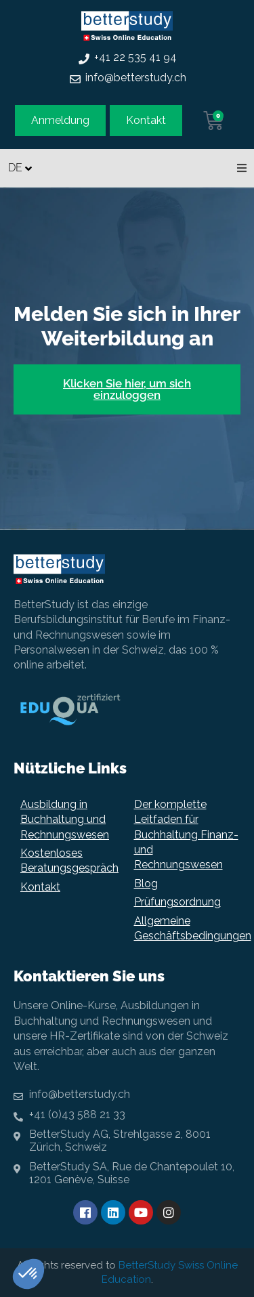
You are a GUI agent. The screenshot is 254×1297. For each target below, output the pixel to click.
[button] (242, 168)
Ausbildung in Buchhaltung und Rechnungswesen (64, 819)
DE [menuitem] (15, 167)
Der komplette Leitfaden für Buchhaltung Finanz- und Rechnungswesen (186, 835)
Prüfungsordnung (177, 901)
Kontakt (40, 886)
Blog (146, 883)
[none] (21, 167)
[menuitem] (21, 167)
